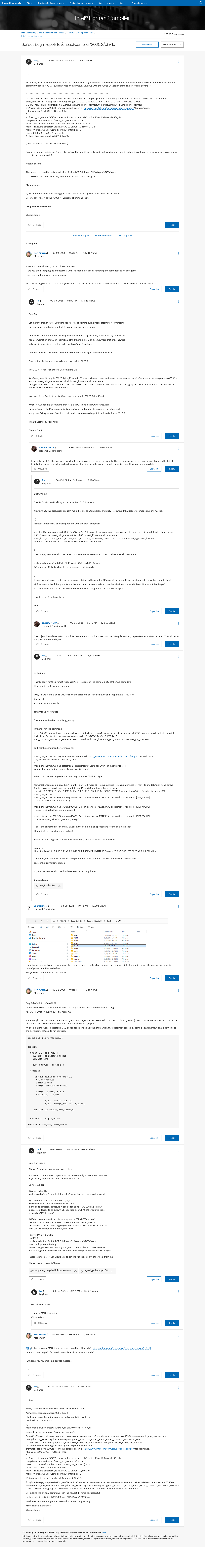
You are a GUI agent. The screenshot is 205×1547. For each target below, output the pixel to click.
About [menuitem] (29, 2)
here (104, 1532)
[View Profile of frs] (36, 60)
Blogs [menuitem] (122, 2)
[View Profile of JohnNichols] (41, 905)
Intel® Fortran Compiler (31, 35)
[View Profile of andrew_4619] (47, 447)
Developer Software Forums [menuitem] (49, 2)
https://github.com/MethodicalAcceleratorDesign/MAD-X (122, 1348)
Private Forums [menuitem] (138, 2)
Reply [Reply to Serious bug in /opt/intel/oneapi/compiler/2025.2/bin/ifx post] (172, 224)
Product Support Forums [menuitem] (80, 2)
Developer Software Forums (51, 32)
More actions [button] (169, 44)
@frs (28, 1348)
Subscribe (147, 44)
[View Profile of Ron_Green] (41, 253)
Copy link (154, 289)
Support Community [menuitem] (11, 2)
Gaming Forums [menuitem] (105, 2)
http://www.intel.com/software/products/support (109, 107)
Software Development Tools (80, 32)
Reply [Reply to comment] (172, 289)
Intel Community (28, 32)
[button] (178, 61)
